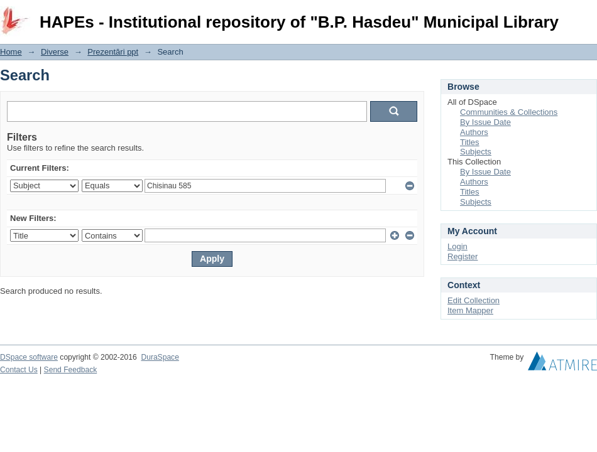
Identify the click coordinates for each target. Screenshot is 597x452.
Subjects (475, 151)
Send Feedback (70, 369)
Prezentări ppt (112, 51)
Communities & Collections (508, 112)
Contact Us (19, 369)
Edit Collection (473, 300)
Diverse (54, 51)
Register (462, 256)
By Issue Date (485, 122)
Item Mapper (470, 310)
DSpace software (29, 357)
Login (587, 15)
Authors (474, 132)
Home (11, 51)
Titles (469, 142)
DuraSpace (159, 357)
